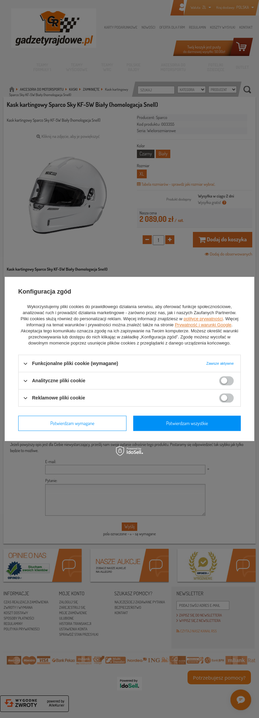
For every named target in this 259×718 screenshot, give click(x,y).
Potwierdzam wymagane (72, 423)
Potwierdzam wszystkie (187, 423)
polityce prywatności (203, 318)
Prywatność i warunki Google (203, 324)
